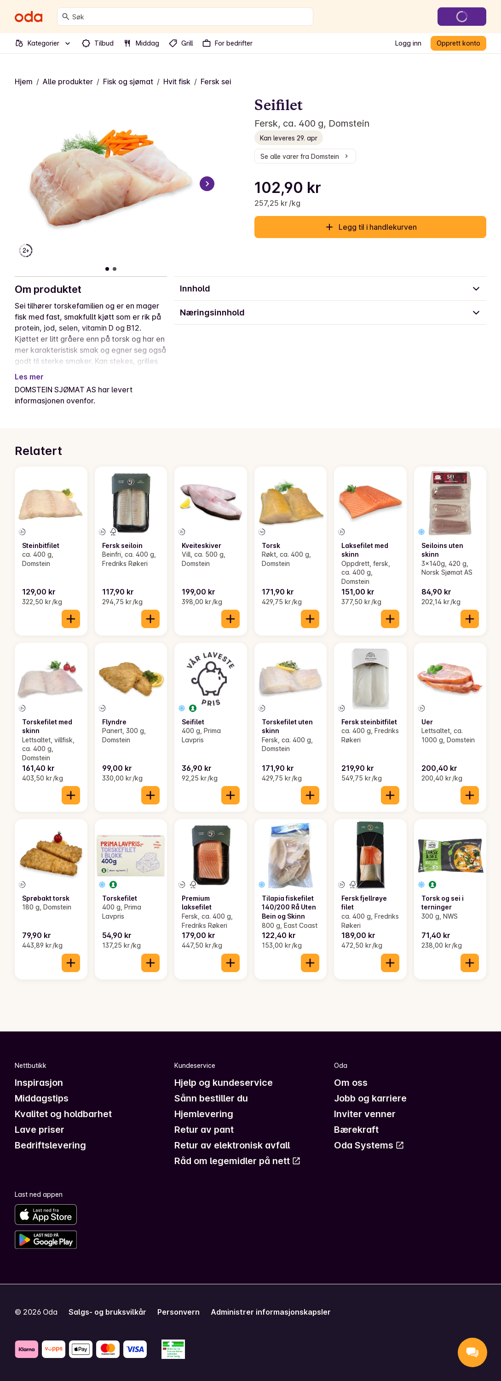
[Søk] (65, 16)
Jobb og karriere (370, 1098)
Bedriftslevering (50, 1145)
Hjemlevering (203, 1113)
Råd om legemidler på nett (237, 1160)
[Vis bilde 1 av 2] (107, 269)
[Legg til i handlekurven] (71, 619)
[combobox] (190, 16)
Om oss (351, 1082)
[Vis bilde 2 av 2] (114, 269)
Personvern (178, 1312)
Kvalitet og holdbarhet (63, 1113)
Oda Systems (369, 1145)
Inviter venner (365, 1113)
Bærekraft (356, 1129)
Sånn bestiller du (211, 1098)
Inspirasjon (39, 1082)
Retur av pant (204, 1129)
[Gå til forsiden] (28, 16)
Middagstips (42, 1098)
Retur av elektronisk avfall (232, 1145)
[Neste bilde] (207, 183)
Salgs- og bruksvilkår (107, 1312)
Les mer (29, 376)
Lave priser (39, 1129)
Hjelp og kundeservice (223, 1082)
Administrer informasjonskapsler (271, 1312)
